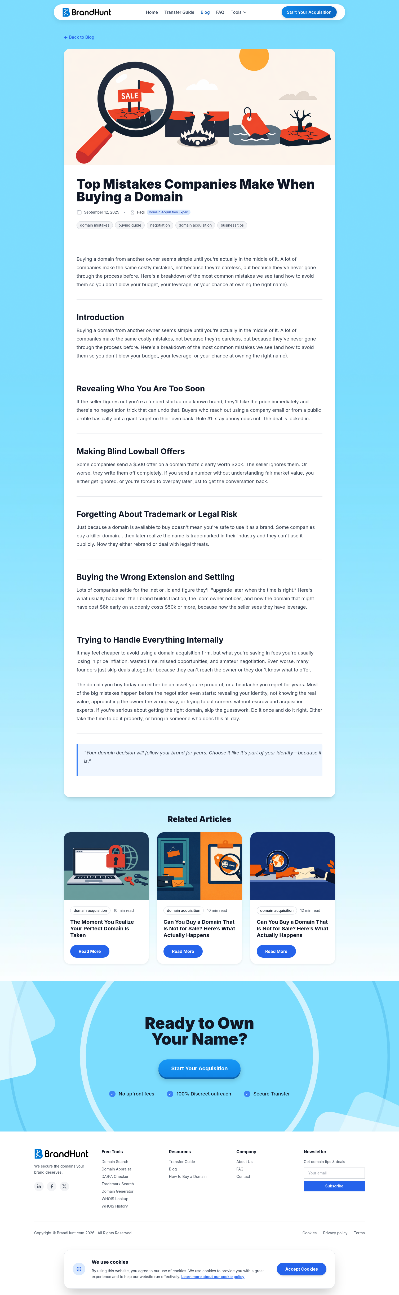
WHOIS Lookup (114, 1198)
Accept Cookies (301, 1269)
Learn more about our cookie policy (212, 1276)
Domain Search (114, 1161)
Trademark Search (117, 1184)
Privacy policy (335, 1233)
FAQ (220, 12)
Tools (239, 12)
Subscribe (334, 1186)
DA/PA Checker (114, 1176)
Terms (359, 1233)
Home (152, 12)
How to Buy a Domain (188, 1176)
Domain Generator (117, 1191)
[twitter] (64, 1186)
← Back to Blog (79, 37)
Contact (243, 1176)
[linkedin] (39, 1186)
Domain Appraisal (116, 1169)
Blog (205, 12)
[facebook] (51, 1186)
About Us (244, 1161)
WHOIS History (114, 1206)
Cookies (310, 1233)
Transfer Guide (179, 12)
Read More (90, 951)
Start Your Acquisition (309, 12)
